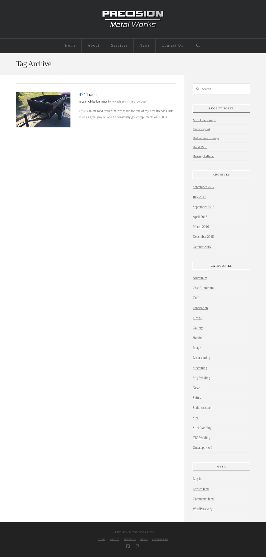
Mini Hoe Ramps (204, 120)
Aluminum (200, 278)
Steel (196, 418)
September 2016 (203, 207)
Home (101, 539)
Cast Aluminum (203, 288)
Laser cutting (201, 357)
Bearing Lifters (203, 156)
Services (130, 539)
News (196, 388)
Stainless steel (202, 407)
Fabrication (94, 101)
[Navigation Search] (198, 46)
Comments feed (203, 499)
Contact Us (160, 539)
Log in (197, 479)
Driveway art (201, 129)
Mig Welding (201, 378)
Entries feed (201, 489)
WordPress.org (202, 509)
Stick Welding (202, 428)
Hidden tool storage (206, 138)
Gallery (198, 328)
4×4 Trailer (88, 94)
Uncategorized (202, 447)
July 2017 (199, 197)
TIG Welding (201, 438)
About (114, 539)
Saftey (197, 398)
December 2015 (203, 236)
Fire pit (197, 318)
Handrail (198, 338)
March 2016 (201, 227)
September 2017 (203, 187)
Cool (83, 101)
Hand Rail (200, 147)
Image (104, 101)
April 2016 (200, 217)
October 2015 (202, 247)
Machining (200, 368)
